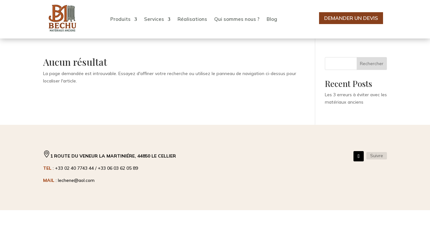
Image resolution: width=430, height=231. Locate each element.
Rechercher (371, 63)
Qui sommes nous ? (237, 19)
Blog (272, 19)
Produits (120, 19)
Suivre (376, 155)
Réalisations (192, 19)
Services (154, 19)
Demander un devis (351, 18)
